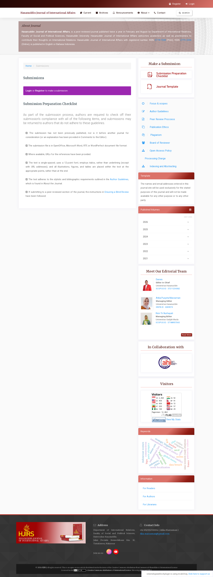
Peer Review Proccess (159, 119)
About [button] (144, 13)
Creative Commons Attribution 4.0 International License (109, 570)
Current (86, 13)
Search (184, 13)
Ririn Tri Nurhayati (164, 313)
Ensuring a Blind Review (117, 192)
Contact (160, 13)
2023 (166, 244)
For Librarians (150, 504)
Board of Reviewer (157, 142)
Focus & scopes (155, 103)
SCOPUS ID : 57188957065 (168, 322)
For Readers (149, 488)
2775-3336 (185, 40)
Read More (186, 335)
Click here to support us (199, 574)
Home (29, 66)
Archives (102, 13)
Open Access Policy (157, 150)
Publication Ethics (156, 127)
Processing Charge (155, 158)
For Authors (149, 496)
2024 (166, 237)
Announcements (123, 13)
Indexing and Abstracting (160, 166)
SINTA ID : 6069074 (164, 307)
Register (175, 4)
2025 (166, 229)
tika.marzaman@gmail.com (154, 534)
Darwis (159, 279)
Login (190, 4)
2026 (166, 222)
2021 (166, 258)
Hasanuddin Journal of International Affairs (48, 12)
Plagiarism (153, 134)
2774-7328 (160, 40)
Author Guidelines (119, 179)
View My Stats (173, 419)
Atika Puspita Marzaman (168, 298)
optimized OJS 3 (145, 570)
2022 (166, 251)
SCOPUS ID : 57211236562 (168, 288)
